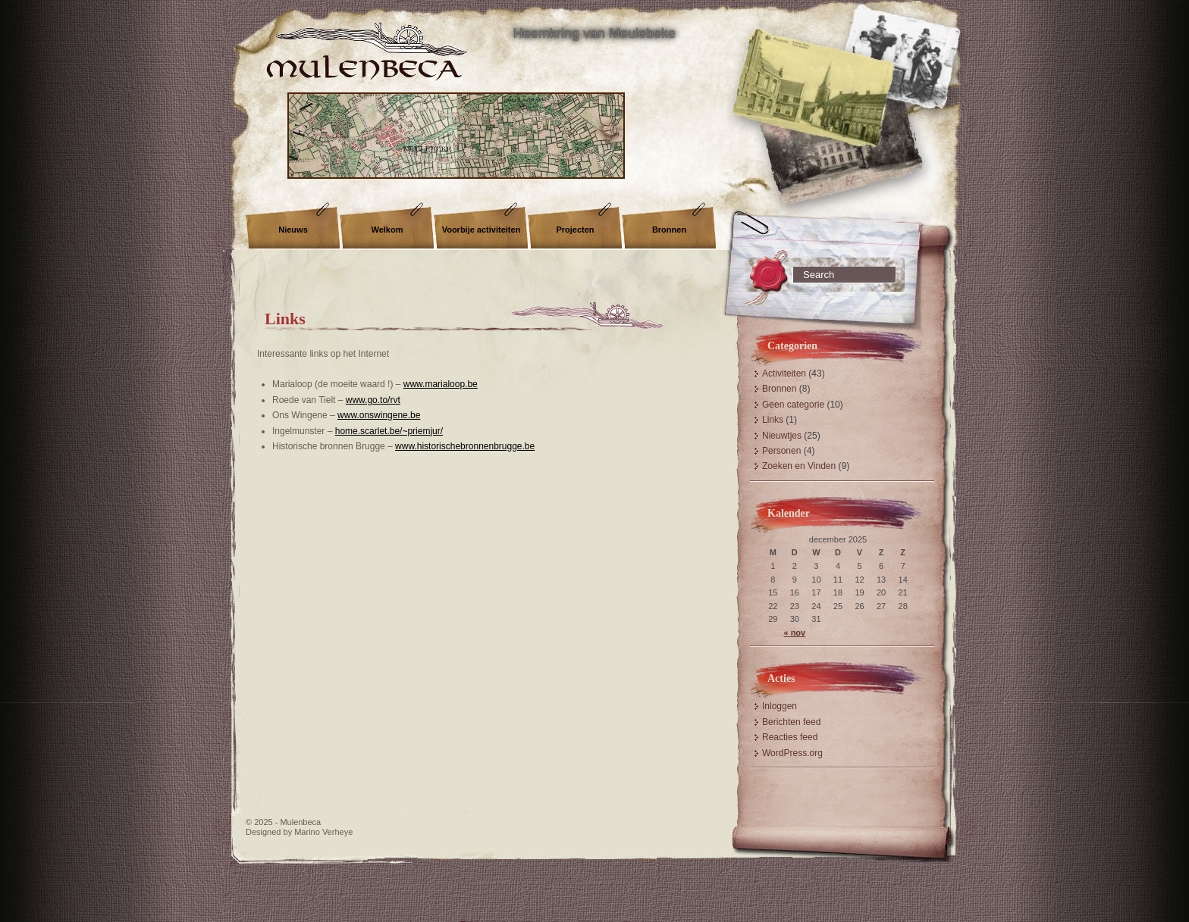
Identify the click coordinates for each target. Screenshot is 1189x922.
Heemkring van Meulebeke (594, 33)
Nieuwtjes (782, 435)
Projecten (575, 229)
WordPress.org (792, 753)
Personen (781, 450)
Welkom (387, 229)
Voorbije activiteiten (481, 229)
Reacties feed (789, 737)
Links (285, 318)
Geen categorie (793, 404)
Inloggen (779, 706)
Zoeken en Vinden (799, 466)
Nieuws (293, 229)
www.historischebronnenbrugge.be (465, 446)
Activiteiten (784, 373)
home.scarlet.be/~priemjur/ (389, 431)
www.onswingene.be (378, 415)
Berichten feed (791, 722)
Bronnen (669, 229)
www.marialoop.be (440, 384)
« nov (794, 632)
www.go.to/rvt (373, 400)
